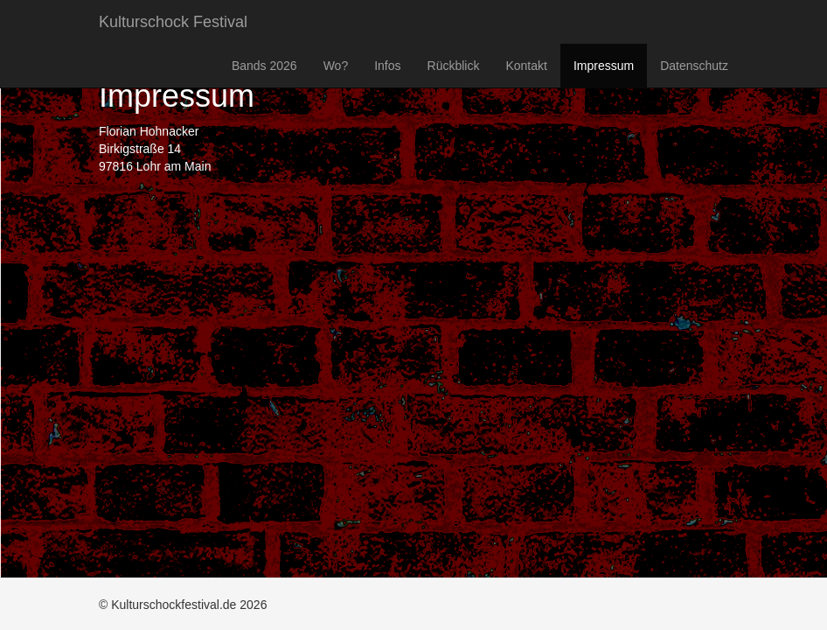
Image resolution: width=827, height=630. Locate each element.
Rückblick (453, 66)
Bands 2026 (264, 66)
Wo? (336, 66)
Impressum (603, 66)
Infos (387, 66)
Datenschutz (694, 66)
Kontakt (525, 66)
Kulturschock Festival (173, 22)
